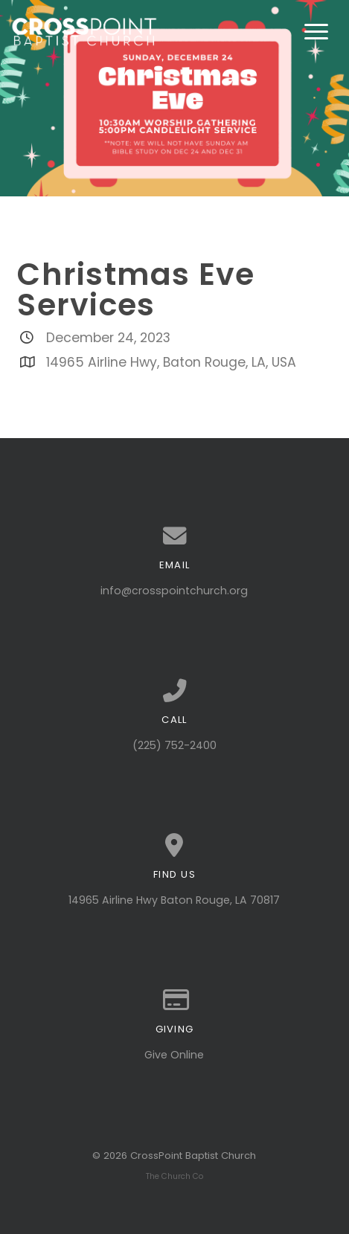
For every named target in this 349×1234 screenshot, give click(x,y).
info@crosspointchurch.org (174, 590)
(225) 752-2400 (174, 745)
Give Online (174, 1054)
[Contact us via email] (174, 536)
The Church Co (174, 1176)
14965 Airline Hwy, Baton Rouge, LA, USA (171, 362)
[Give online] (174, 1000)
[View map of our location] (174, 846)
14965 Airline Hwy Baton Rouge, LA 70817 (174, 900)
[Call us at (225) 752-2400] (174, 691)
